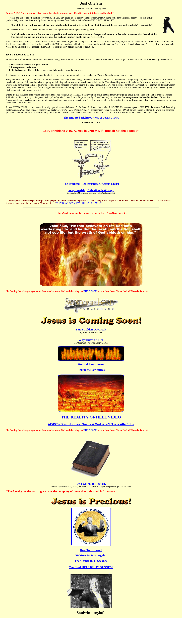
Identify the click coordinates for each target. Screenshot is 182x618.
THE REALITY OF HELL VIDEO (91, 417)
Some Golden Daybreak (91, 329)
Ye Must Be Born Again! (91, 555)
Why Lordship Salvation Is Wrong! (91, 190)
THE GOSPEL (90, 291)
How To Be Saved (91, 550)
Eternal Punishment (91, 364)
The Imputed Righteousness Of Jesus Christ (91, 183)
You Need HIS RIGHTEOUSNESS (91, 567)
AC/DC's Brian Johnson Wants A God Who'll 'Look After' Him (91, 424)
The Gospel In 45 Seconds (90, 560)
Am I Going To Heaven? (90, 483)
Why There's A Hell (91, 339)
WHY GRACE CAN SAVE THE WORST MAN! (78, 203)
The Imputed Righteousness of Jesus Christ (91, 117)
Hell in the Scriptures (91, 369)
